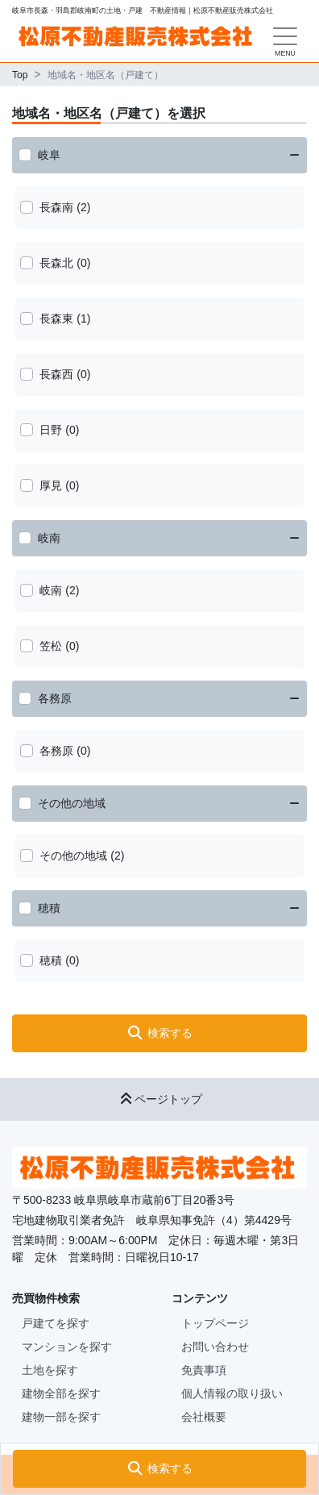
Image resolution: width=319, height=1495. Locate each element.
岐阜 (49, 154)
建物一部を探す (61, 1416)
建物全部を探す (61, 1393)
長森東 (56, 318)
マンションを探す (67, 1346)
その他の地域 (72, 803)
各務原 (55, 698)
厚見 (50, 485)
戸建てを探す (55, 1323)
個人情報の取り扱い (232, 1393)
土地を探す (50, 1370)
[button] (159, 1469)
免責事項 (203, 1370)
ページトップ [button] (159, 1099)
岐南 (49, 537)
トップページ (215, 1323)
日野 (50, 429)
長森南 (56, 207)
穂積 (49, 908)
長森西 (56, 374)
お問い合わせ (215, 1346)
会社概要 (203, 1416)
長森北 (56, 262)
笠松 (50, 645)
